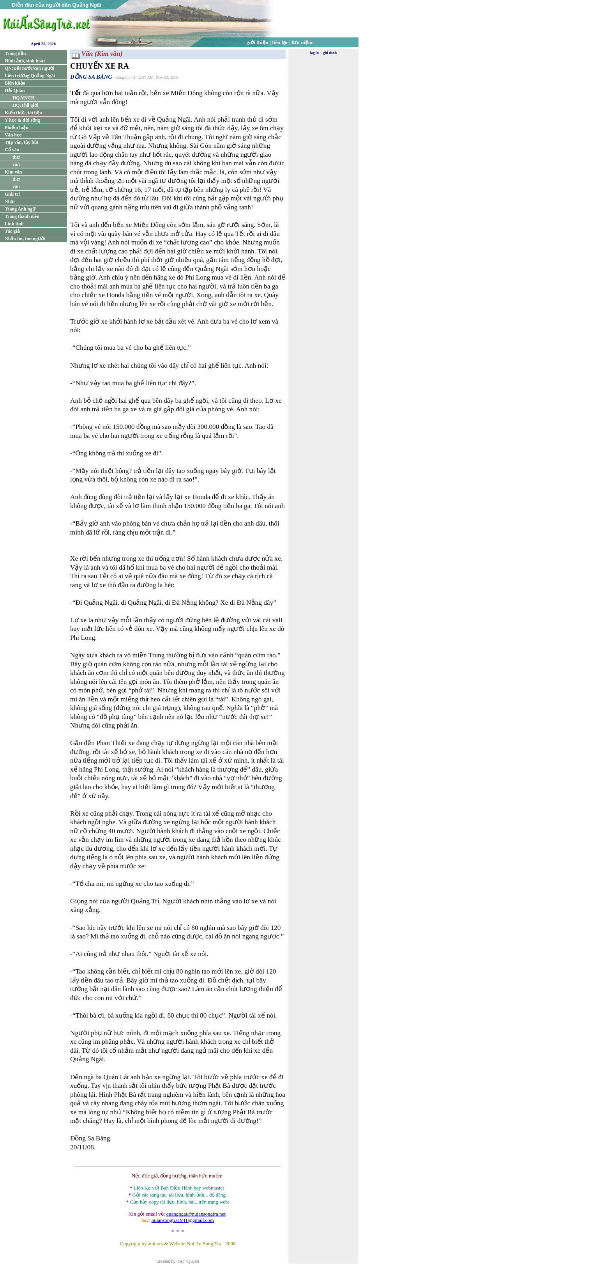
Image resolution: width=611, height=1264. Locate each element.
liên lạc (280, 42)
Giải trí (12, 194)
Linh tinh (14, 224)
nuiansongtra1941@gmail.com (183, 1220)
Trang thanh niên (22, 216)
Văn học (13, 135)
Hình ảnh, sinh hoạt (25, 61)
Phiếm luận (16, 127)
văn (16, 164)
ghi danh (330, 53)
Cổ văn (12, 149)
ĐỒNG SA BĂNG (91, 77)
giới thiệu (257, 42)
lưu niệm (302, 42)
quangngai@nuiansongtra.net (195, 1214)
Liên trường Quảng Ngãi (30, 75)
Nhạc (10, 201)
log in (314, 53)
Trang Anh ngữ (20, 209)
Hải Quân (15, 90)
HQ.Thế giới (25, 105)
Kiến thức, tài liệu (23, 112)
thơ (15, 157)
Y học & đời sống (22, 120)
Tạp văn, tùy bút (21, 142)
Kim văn (13, 172)
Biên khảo (15, 83)
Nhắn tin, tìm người (25, 238)
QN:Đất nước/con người (29, 68)
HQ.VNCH (23, 98)
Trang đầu (15, 53)
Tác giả (12, 231)
